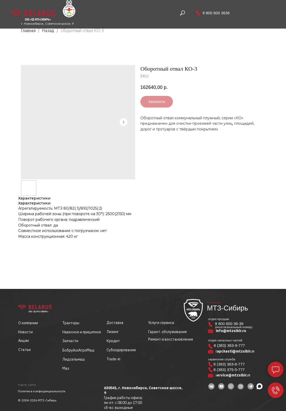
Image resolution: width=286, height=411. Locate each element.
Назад (48, 30)
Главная (28, 30)
